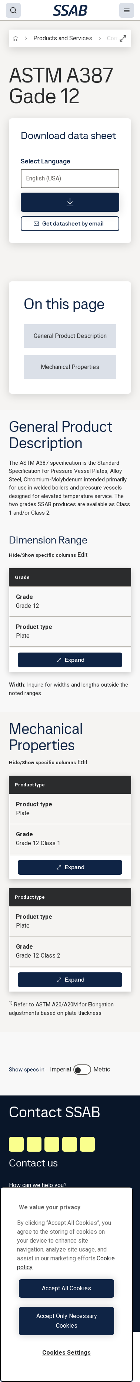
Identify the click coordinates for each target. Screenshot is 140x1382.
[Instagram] (51, 1144)
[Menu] (126, 10)
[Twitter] (69, 1144)
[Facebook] (34, 1144)
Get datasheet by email (68, 223)
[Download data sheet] (70, 202)
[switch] (82, 1069)
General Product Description (70, 335)
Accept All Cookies (66, 1288)
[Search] (13, 10)
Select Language (45, 161)
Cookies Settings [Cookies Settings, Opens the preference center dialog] (66, 1352)
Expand (70, 660)
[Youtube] (87, 1144)
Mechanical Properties (70, 366)
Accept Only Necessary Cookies (66, 1320)
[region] (66, 1284)
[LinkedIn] (16, 1144)
